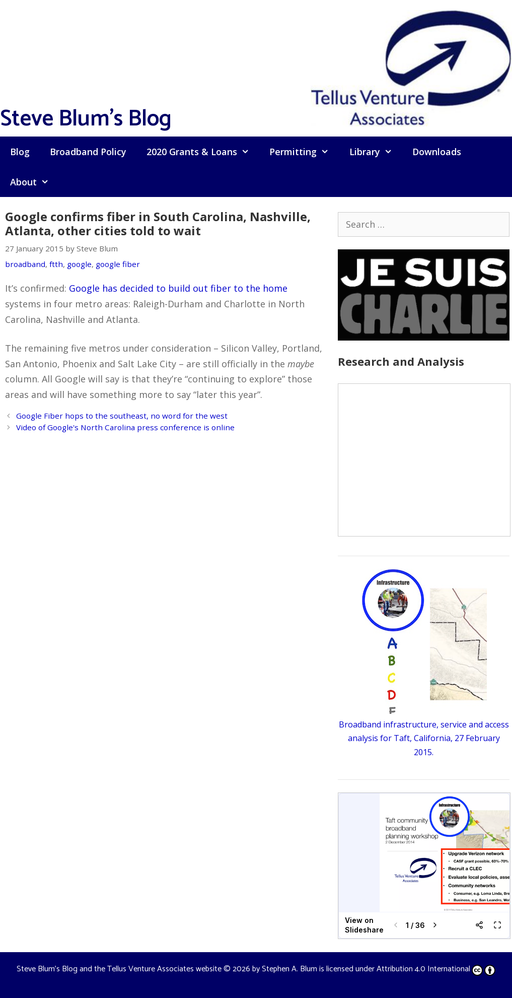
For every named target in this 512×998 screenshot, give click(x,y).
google (79, 264)
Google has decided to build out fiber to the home (178, 288)
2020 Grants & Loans (203, 152)
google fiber (118, 264)
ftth (56, 264)
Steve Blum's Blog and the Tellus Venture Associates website (119, 969)
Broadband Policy (88, 152)
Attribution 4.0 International (436, 969)
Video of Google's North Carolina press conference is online (125, 427)
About (34, 182)
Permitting (304, 152)
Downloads (436, 152)
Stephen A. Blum (289, 969)
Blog (20, 152)
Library (375, 152)
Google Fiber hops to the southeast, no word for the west (122, 416)
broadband (25, 264)
